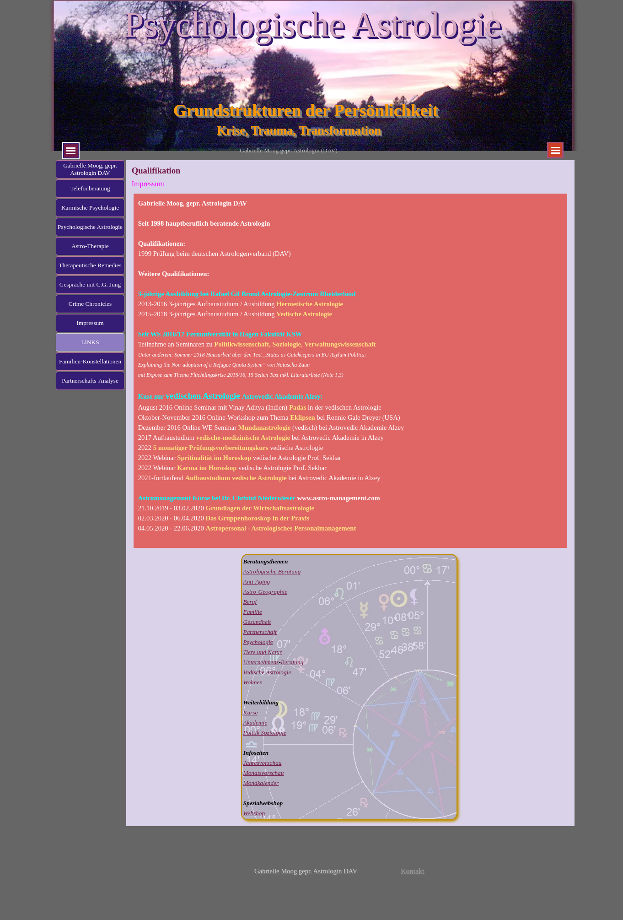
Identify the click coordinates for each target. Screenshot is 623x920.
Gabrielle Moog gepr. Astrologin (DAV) (288, 150)
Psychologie (258, 642)
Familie (252, 611)
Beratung (292, 662)
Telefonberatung (90, 188)
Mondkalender (261, 782)
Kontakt (412, 871)
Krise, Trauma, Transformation (299, 130)
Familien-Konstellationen (90, 361)
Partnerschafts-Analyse (90, 380)
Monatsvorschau (263, 772)
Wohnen (253, 682)
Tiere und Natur (262, 652)
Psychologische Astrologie (312, 24)
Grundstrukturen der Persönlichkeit (305, 110)
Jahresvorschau (262, 762)
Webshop (254, 813)
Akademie (255, 722)
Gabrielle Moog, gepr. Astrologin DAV (90, 169)
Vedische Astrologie (267, 672)
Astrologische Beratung (272, 571)
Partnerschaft (260, 631)
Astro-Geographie (265, 591)
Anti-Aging (256, 581)
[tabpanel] (350, 370)
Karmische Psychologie (90, 207)
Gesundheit (257, 621)
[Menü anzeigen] (71, 150)
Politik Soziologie (264, 732)
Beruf (250, 601)
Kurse (250, 712)
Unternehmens (261, 662)
